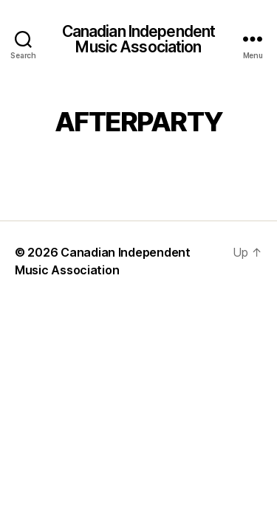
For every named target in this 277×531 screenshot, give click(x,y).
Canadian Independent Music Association (139, 39)
